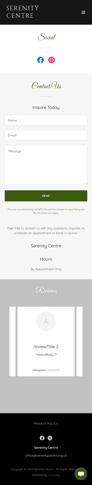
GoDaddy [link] (54, 475)
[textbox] (46, 120)
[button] (83, 12)
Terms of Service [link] (42, 212)
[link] (33, 17)
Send (46, 196)
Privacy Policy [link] (72, 209)
